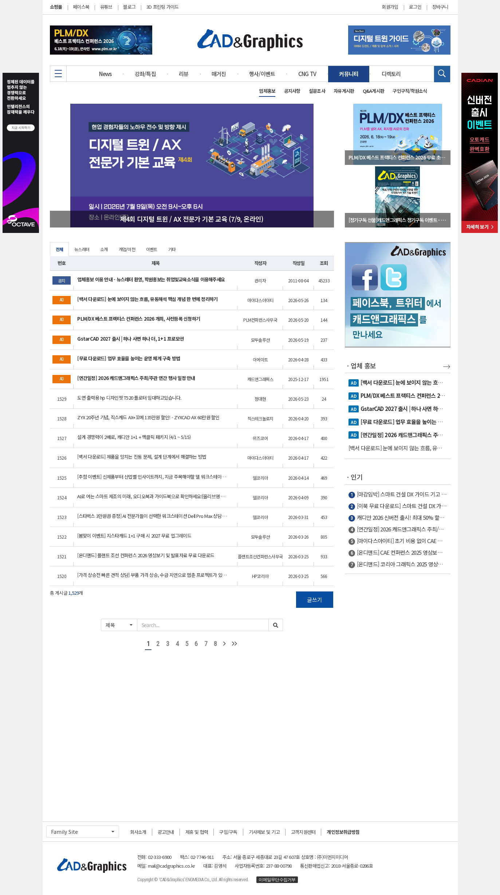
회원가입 (390, 7)
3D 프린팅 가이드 (162, 6)
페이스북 (81, 6)
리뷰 (184, 74)
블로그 (129, 6)
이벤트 (151, 249)
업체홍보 (267, 90)
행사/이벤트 (262, 74)
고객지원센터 (303, 831)
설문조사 (317, 90)
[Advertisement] (397, 694)
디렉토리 (391, 74)
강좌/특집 (145, 74)
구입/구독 (228, 831)
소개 (104, 249)
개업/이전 (127, 249)
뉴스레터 (81, 249)
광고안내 (166, 831)
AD (353, 383)
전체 (59, 249)
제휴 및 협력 (196, 831)
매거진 (219, 74)
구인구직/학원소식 (410, 90)
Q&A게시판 (374, 90)
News (105, 74)
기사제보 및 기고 (264, 831)
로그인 (415, 7)
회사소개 (138, 831)
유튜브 (106, 6)
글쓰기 (314, 599)
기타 (172, 249)
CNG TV (307, 74)
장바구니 (440, 7)
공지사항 (292, 90)
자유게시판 (344, 90)
